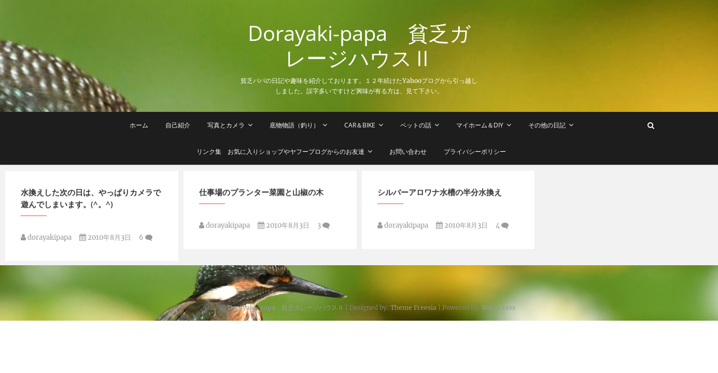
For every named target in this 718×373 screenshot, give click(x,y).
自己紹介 (177, 125)
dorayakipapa (46, 239)
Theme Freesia (413, 307)
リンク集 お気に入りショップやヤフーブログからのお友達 (280, 151)
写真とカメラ (226, 125)
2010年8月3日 (105, 239)
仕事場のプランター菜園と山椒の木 (261, 194)
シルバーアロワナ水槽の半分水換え (439, 194)
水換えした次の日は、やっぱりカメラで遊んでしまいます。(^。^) (91, 200)
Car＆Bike (359, 125)
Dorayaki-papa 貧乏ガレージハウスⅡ (359, 45)
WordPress (498, 307)
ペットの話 (415, 125)
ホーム (139, 125)
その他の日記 (547, 125)
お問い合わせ (408, 151)
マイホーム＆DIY (479, 125)
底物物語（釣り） (294, 125)
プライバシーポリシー (475, 151)
